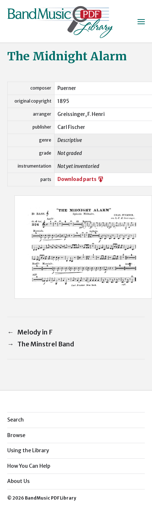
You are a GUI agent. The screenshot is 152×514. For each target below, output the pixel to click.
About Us (18, 481)
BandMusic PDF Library (50, 498)
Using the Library (28, 450)
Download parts (80, 179)
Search (15, 419)
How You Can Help (28, 466)
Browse (16, 435)
